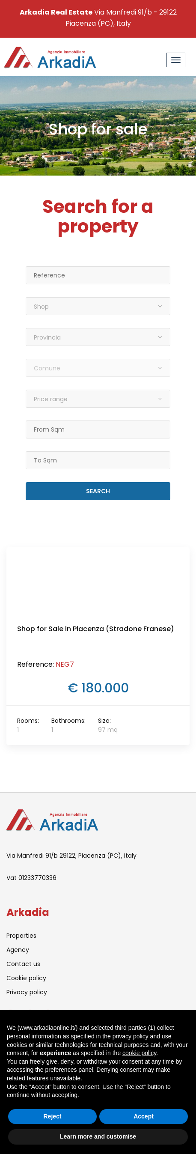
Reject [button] (52, 1116)
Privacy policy (26, 992)
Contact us (23, 964)
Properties (21, 935)
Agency (17, 949)
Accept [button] (144, 1116)
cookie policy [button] (139, 1053)
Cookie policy (26, 978)
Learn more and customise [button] (98, 1136)
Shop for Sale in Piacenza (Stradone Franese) (95, 629)
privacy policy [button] (130, 1036)
